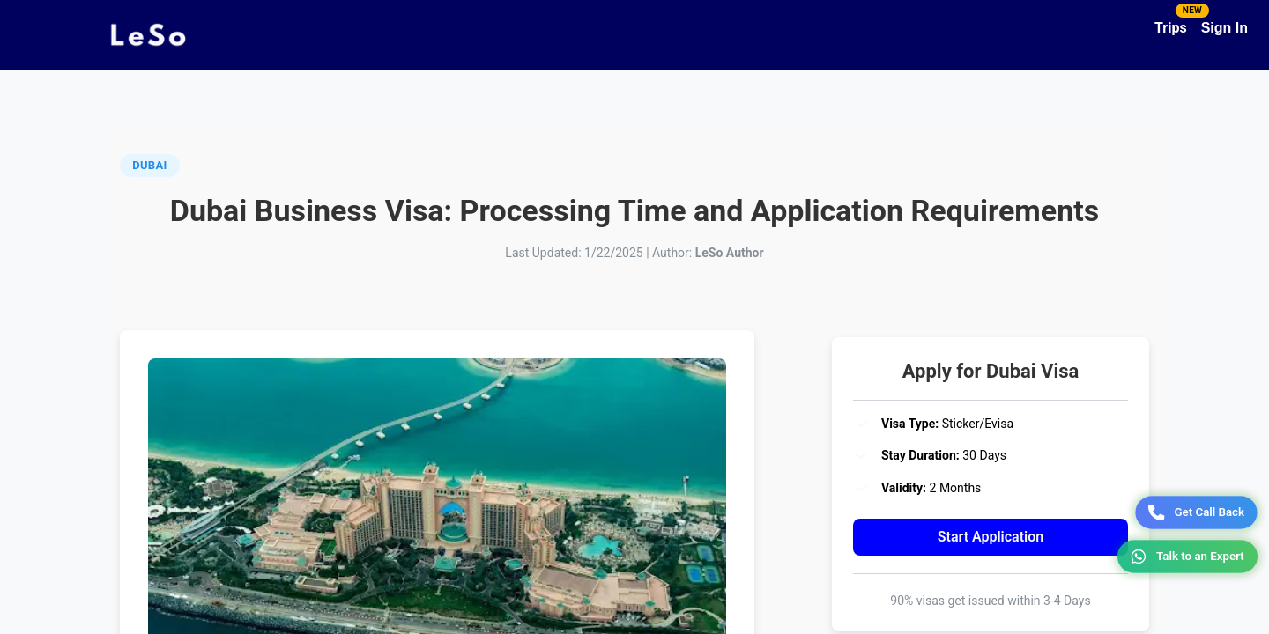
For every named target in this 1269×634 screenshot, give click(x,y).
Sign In (1224, 27)
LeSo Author (729, 253)
